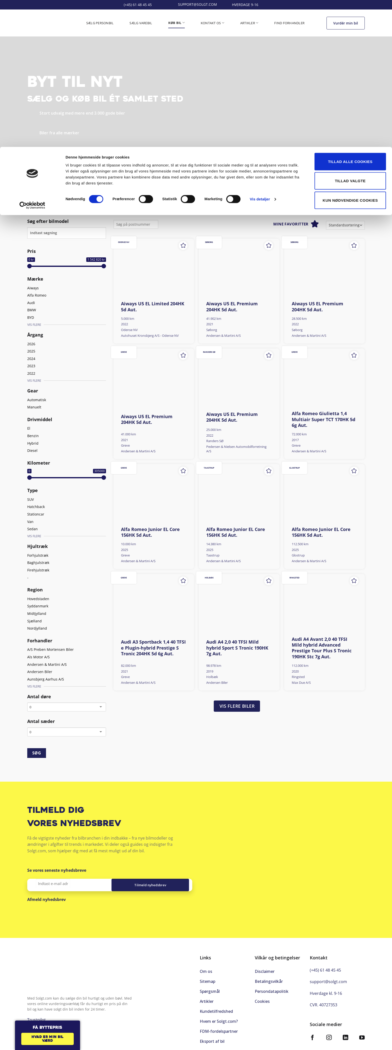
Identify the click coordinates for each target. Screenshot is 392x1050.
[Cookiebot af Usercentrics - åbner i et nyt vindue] (32, 58)
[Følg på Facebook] (312, 1033)
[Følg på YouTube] (362, 1033)
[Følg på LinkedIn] (345, 1033)
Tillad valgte (350, 34)
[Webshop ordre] (345, 225)
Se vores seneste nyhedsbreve (56, 870)
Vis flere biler (237, 706)
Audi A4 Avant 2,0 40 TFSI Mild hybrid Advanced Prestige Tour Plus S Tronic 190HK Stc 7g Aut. (322, 648)
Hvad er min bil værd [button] (48, 1039)
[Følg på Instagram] (329, 1033)
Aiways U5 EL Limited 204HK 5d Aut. (152, 306)
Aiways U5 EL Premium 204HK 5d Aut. (232, 306)
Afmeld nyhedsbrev (46, 899)
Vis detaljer (260, 52)
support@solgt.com (328, 976)
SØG (36, 753)
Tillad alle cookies (350, 14)
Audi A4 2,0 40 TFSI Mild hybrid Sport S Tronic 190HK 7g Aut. (237, 648)
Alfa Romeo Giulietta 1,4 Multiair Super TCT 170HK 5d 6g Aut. (323, 419)
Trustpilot (36, 190)
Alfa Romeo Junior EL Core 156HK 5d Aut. (150, 532)
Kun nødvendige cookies (350, 53)
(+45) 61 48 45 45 (325, 965)
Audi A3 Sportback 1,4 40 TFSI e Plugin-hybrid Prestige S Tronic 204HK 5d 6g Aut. (153, 648)
